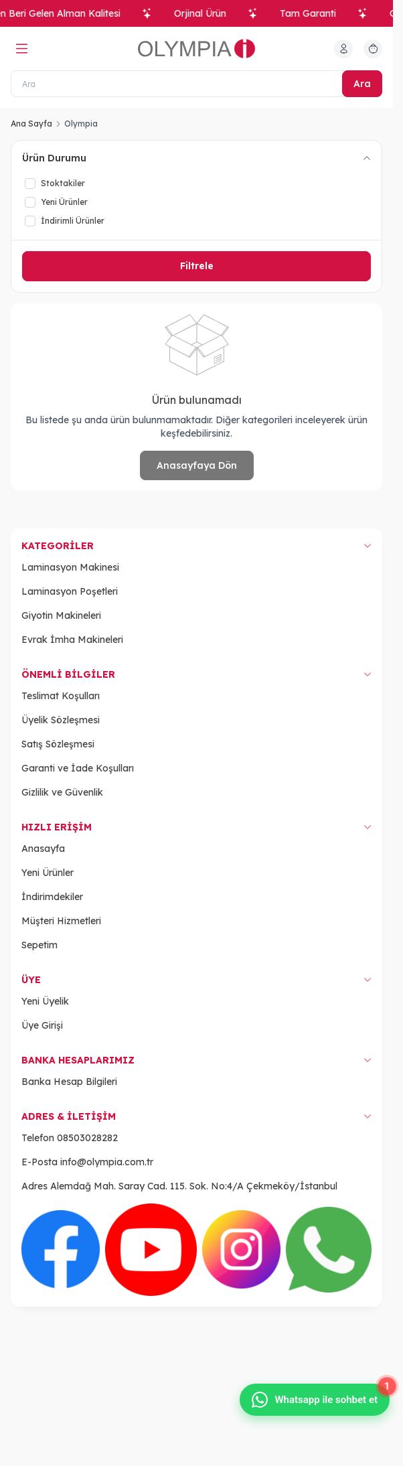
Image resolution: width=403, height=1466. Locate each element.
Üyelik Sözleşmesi (60, 720)
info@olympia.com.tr (106, 1162)
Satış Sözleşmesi (57, 744)
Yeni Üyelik (45, 1001)
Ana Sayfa (31, 124)
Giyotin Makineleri (61, 615)
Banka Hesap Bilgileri (69, 1082)
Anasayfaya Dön (197, 465)
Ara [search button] (362, 84)
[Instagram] (241, 1249)
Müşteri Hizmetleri (61, 921)
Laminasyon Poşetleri (69, 591)
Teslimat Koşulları (60, 696)
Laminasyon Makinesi (70, 567)
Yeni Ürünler (47, 873)
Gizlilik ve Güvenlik (62, 792)
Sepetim (39, 945)
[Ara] (196, 83)
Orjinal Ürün (205, 13)
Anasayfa (43, 848)
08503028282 (87, 1138)
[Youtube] (151, 1249)
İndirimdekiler (52, 897)
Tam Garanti (313, 13)
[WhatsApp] (329, 1250)
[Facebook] (60, 1249)
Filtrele (197, 266)
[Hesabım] (343, 49)
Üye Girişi (42, 1025)
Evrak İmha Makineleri (72, 640)
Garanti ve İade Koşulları (77, 768)
